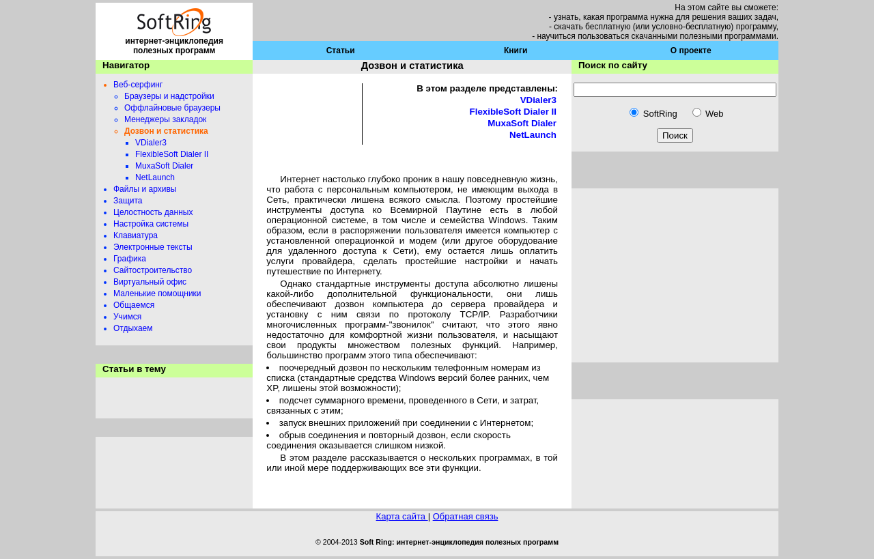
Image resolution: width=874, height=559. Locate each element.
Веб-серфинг (138, 84)
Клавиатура (135, 235)
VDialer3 (151, 142)
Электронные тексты (153, 247)
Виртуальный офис (149, 282)
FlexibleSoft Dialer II (171, 154)
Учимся (127, 316)
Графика (129, 258)
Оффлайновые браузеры (172, 108)
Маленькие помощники (157, 293)
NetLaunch (155, 177)
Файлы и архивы (144, 189)
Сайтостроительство (152, 270)
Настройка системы (150, 224)
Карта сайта (402, 516)
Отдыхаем (133, 328)
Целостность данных (153, 212)
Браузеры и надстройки (169, 96)
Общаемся (133, 305)
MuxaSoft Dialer (164, 166)
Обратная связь (465, 516)
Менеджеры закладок (165, 119)
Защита (128, 200)
